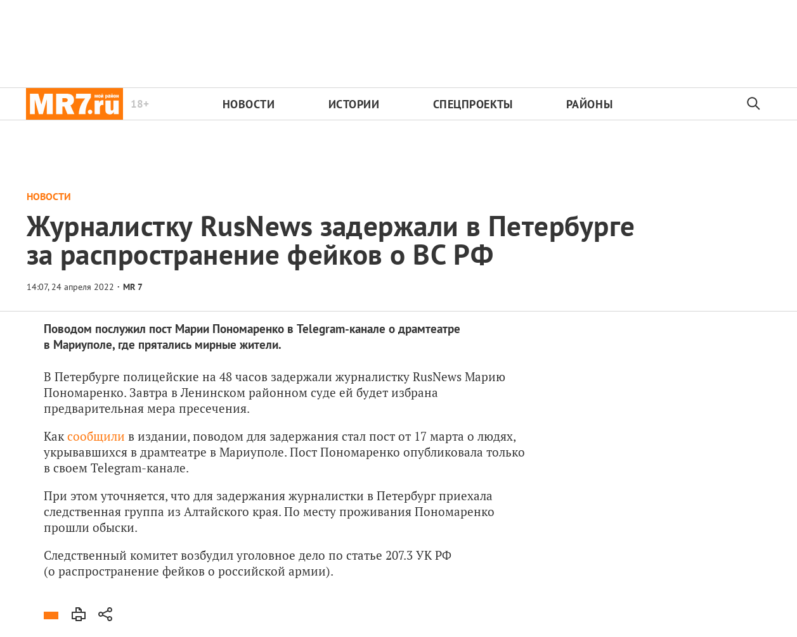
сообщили (96, 436)
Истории (354, 104)
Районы (589, 104)
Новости (249, 104)
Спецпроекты (473, 104)
